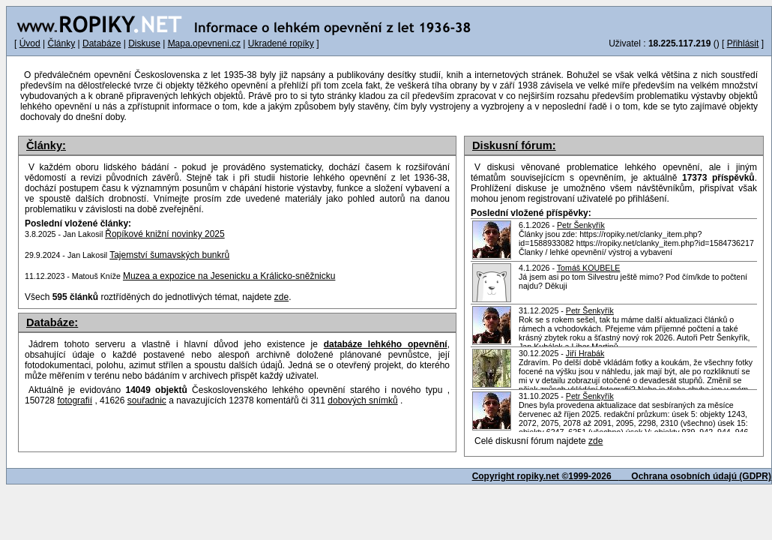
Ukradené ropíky (281, 43)
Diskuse (144, 43)
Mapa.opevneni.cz (204, 43)
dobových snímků (362, 400)
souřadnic (146, 400)
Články (61, 43)
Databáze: (52, 322)
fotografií (74, 400)
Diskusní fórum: (514, 146)
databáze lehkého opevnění (385, 344)
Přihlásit (743, 43)
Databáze (101, 43)
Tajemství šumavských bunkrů (169, 255)
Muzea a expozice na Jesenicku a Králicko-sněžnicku (229, 276)
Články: (46, 146)
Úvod (29, 43)
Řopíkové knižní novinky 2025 (164, 234)
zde (595, 441)
